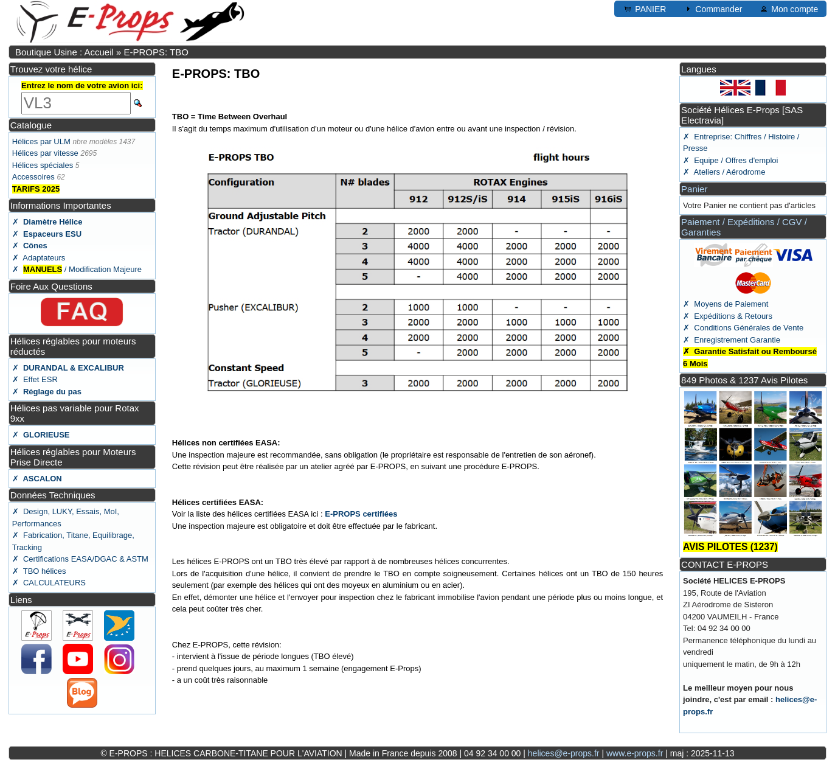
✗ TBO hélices (39, 571)
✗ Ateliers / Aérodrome (724, 171)
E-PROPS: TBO (156, 52)
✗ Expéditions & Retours (727, 316)
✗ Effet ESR (35, 379)
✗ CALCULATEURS (49, 582)
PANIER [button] (644, 8)
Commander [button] (712, 8)
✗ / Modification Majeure (77, 269)
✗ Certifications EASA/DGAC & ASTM (80, 558)
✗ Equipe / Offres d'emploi (730, 160)
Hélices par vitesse (45, 153)
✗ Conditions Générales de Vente (743, 327)
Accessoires (33, 176)
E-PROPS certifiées (361, 513)
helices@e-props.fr (564, 753)
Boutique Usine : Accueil (64, 52)
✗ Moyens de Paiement (725, 304)
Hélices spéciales (42, 165)
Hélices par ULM (41, 141)
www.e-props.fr (634, 753)
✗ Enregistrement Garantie (731, 339)
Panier (694, 189)
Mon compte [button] (788, 8)
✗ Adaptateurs (39, 257)
